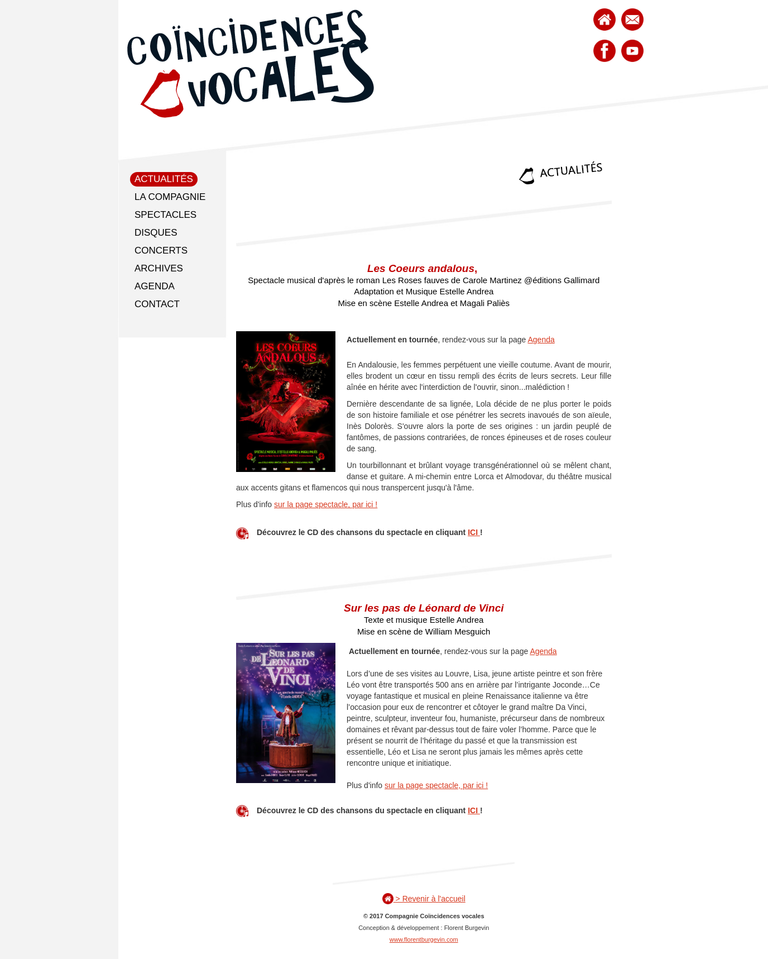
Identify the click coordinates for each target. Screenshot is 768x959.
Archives (159, 268)
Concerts (161, 250)
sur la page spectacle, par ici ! (325, 504)
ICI (474, 532)
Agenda (155, 286)
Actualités (164, 179)
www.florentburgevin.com (424, 939)
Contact (157, 304)
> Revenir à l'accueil (423, 898)
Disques (156, 232)
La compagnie (170, 197)
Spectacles (165, 214)
